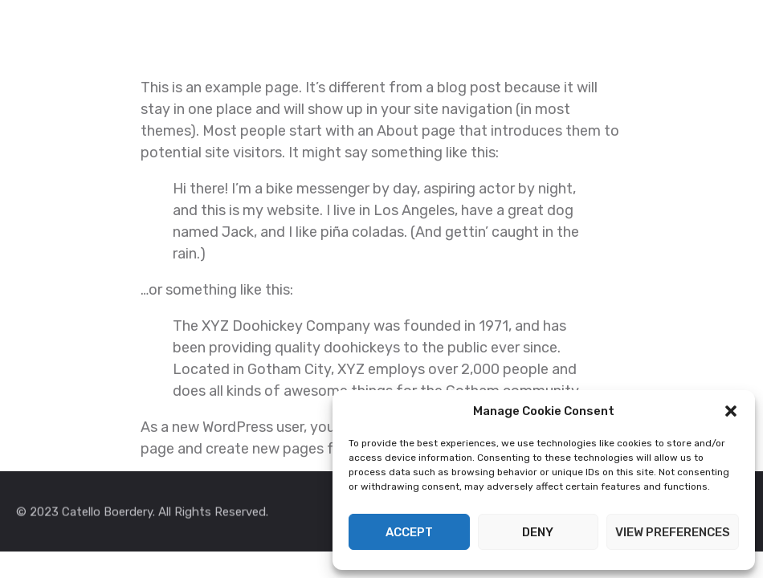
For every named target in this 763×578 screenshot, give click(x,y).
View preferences (672, 532)
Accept (409, 532)
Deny (537, 532)
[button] (731, 411)
